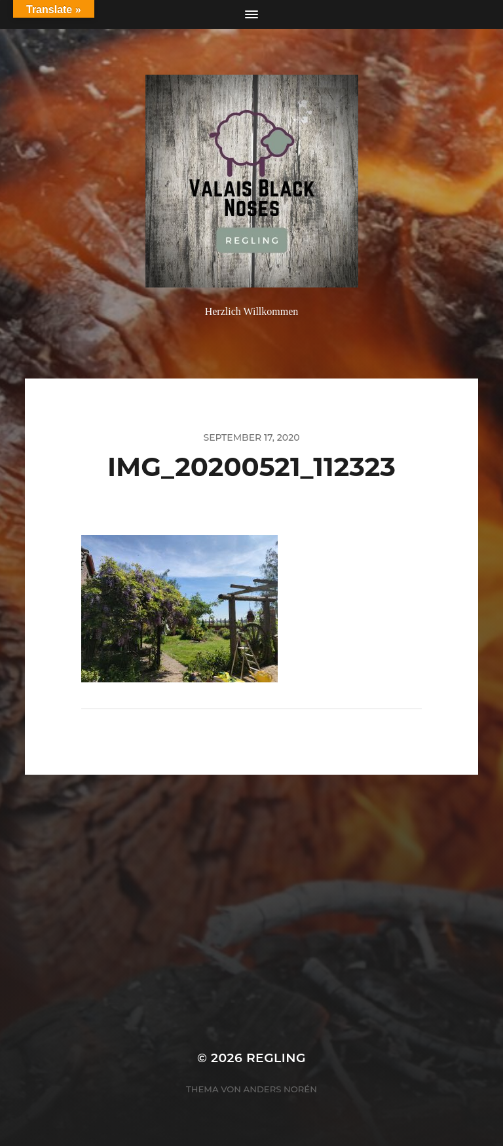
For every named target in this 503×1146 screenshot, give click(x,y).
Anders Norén (280, 1089)
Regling (276, 1057)
